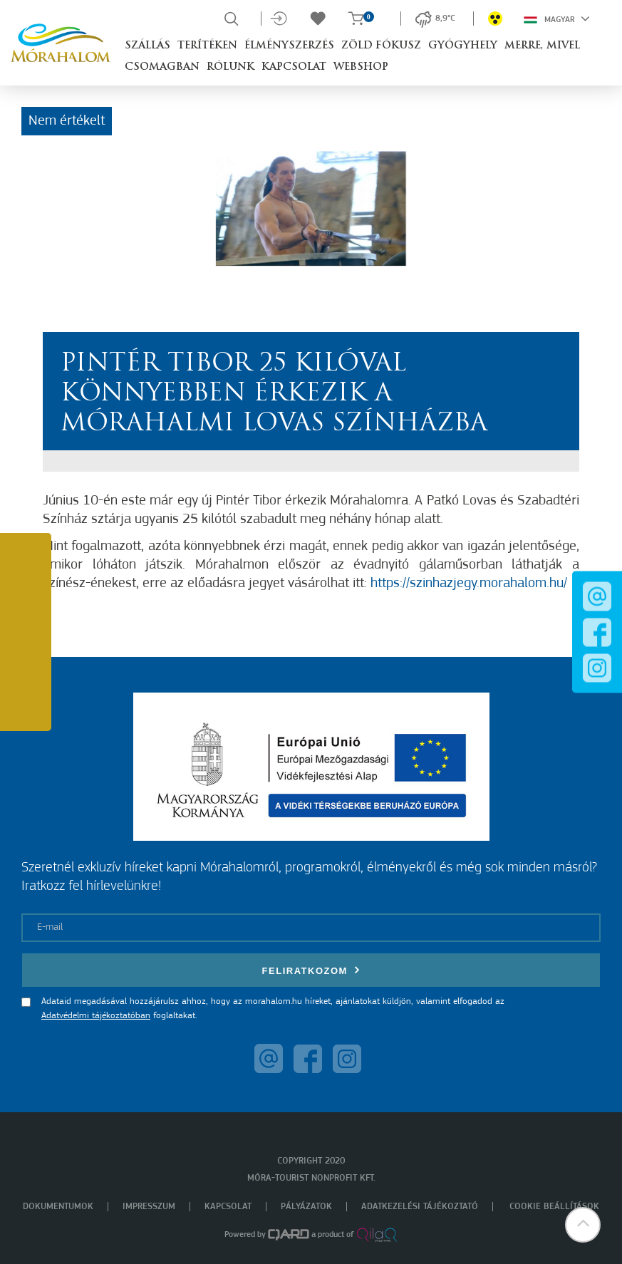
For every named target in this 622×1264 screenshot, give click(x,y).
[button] (583, 1225)
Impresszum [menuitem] (149, 1206)
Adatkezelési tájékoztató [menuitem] (419, 1206)
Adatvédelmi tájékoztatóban (95, 1015)
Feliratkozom (311, 970)
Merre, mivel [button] (542, 46)
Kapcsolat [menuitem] (228, 1206)
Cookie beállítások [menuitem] (554, 1206)
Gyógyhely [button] (462, 46)
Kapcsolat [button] (293, 67)
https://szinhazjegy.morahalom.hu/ (468, 583)
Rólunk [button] (230, 67)
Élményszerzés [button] (289, 46)
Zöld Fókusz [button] (381, 46)
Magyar (557, 18)
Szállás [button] (147, 46)
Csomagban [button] (162, 67)
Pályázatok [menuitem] (306, 1206)
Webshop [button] (360, 67)
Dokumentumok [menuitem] (58, 1206)
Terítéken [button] (207, 46)
